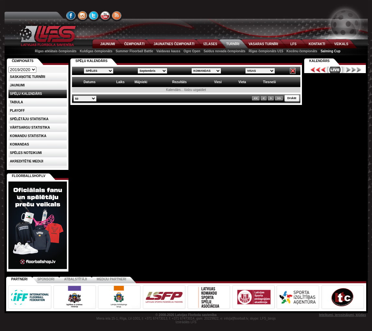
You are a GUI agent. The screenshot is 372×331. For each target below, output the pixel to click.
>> (279, 98)
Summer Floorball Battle (134, 51)
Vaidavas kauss (168, 51)
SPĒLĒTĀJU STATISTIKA (29, 119)
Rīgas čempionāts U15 (266, 51)
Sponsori (45, 279)
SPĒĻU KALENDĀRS (92, 61)
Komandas (19, 144)
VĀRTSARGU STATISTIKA (30, 127)
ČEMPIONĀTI (134, 44)
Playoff (17, 110)
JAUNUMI (107, 44)
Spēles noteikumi (26, 153)
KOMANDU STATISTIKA (28, 136)
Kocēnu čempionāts (301, 51)
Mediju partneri (111, 279)
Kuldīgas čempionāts (96, 51)
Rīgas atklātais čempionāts (56, 51)
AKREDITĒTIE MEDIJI (26, 161)
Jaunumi (17, 85)
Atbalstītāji (75, 279)
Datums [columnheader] (90, 82)
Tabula (16, 102)
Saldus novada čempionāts (225, 51)
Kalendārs (319, 61)
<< (256, 98)
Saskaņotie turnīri (27, 77)
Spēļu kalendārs (26, 93)
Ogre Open (192, 51)
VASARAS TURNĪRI (263, 44)
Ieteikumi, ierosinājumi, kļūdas (342, 315)
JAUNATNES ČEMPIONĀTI (173, 44)
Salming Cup (330, 51)
